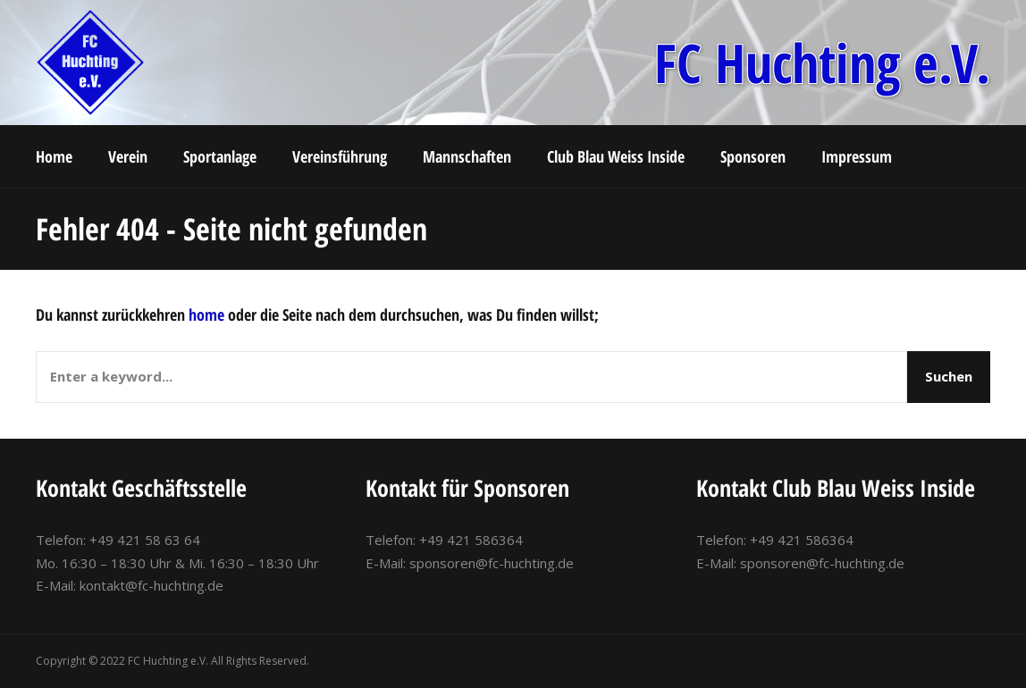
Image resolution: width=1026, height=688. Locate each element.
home (206, 314)
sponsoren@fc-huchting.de (491, 563)
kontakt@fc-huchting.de (151, 585)
